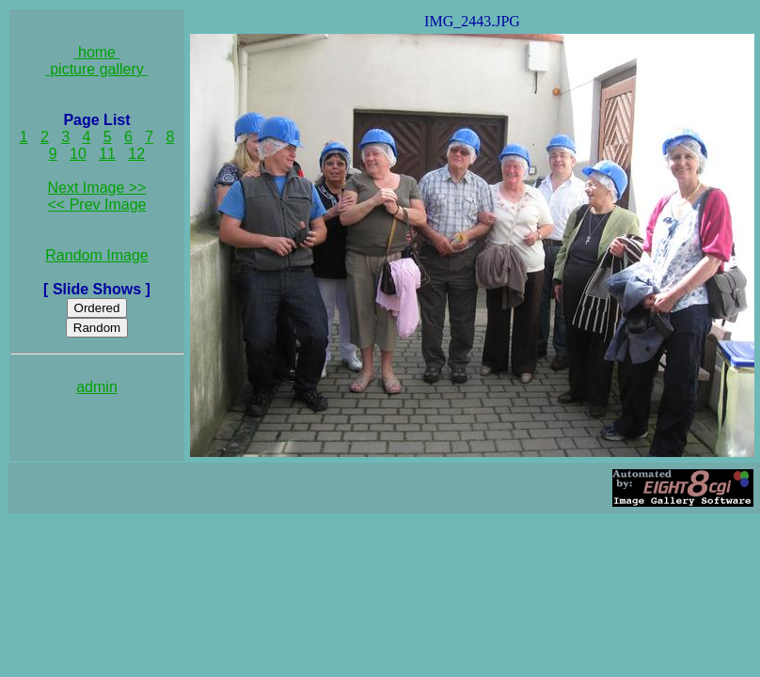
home (97, 52)
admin (97, 387)
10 (78, 154)
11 (107, 154)
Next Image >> (97, 188)
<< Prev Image (97, 205)
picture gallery (97, 69)
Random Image (96, 255)
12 (136, 154)
